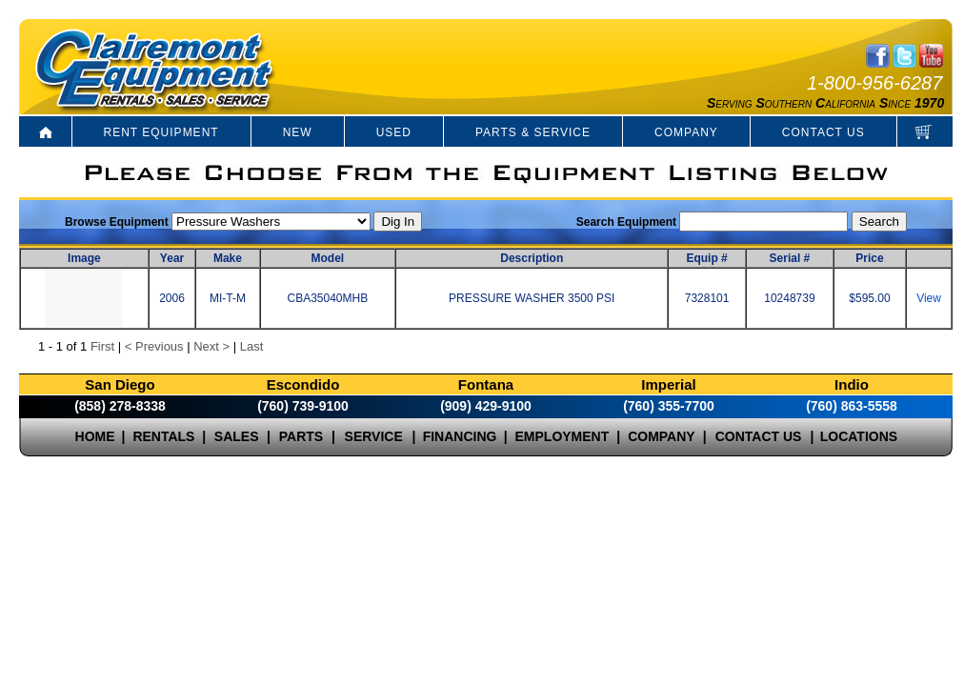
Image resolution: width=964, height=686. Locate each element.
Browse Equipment (117, 222)
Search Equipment (626, 222)
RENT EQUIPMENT (161, 132)
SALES (236, 436)
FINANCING (460, 436)
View (928, 298)
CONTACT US (823, 132)
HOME (95, 436)
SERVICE (374, 436)
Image (84, 258)
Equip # (706, 258)
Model (328, 258)
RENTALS (163, 436)
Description (531, 258)
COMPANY (686, 132)
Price (869, 258)
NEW (297, 132)
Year (172, 258)
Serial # (790, 258)
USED (394, 132)
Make (227, 258)
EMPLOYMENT (562, 436)
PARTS (301, 436)
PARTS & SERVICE (533, 132)
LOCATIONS (858, 436)
